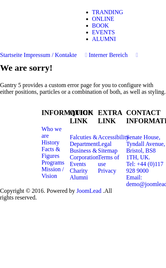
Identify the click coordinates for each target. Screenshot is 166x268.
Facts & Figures (50, 152)
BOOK (100, 25)
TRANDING (107, 12)
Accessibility (113, 137)
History (50, 142)
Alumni (79, 177)
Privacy (107, 171)
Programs (52, 162)
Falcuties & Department (84, 140)
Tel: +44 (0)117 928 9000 (144, 167)
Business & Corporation (84, 153)
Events (78, 164)
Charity (79, 171)
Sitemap (108, 150)
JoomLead (89, 191)
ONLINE (103, 19)
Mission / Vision (52, 172)
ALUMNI (104, 39)
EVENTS (103, 32)
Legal (105, 144)
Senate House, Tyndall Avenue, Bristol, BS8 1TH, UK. (145, 147)
